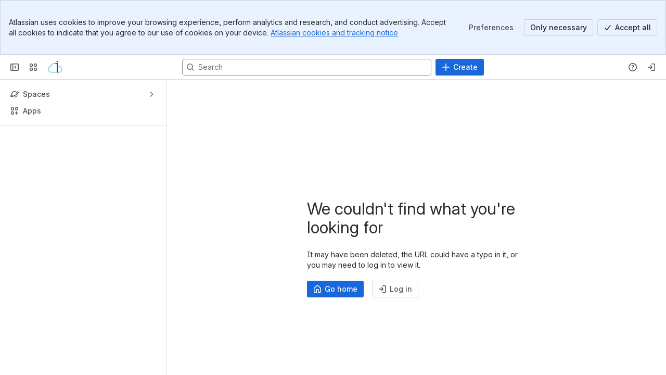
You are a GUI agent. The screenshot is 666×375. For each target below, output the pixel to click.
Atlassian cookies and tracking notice (334, 32)
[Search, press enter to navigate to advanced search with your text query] (306, 67)
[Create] (460, 67)
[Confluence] (55, 67)
